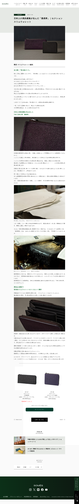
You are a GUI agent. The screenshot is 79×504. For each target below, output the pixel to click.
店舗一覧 (25, 4)
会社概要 (5, 501)
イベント (59, 466)
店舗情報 (42, 466)
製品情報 (20, 14)
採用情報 (68, 4)
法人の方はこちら (45, 501)
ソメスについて (18, 4)
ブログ (35, 4)
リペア (53, 4)
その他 (25, 471)
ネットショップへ (39, 409)
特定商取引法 (27, 501)
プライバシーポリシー (16, 501)
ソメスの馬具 (42, 4)
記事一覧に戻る (41, 419)
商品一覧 (48, 4)
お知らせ (30, 4)
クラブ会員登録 (76, 497)
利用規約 (35, 501)
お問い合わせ (74, 4)
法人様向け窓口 (60, 4)
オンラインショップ (76, 484)
